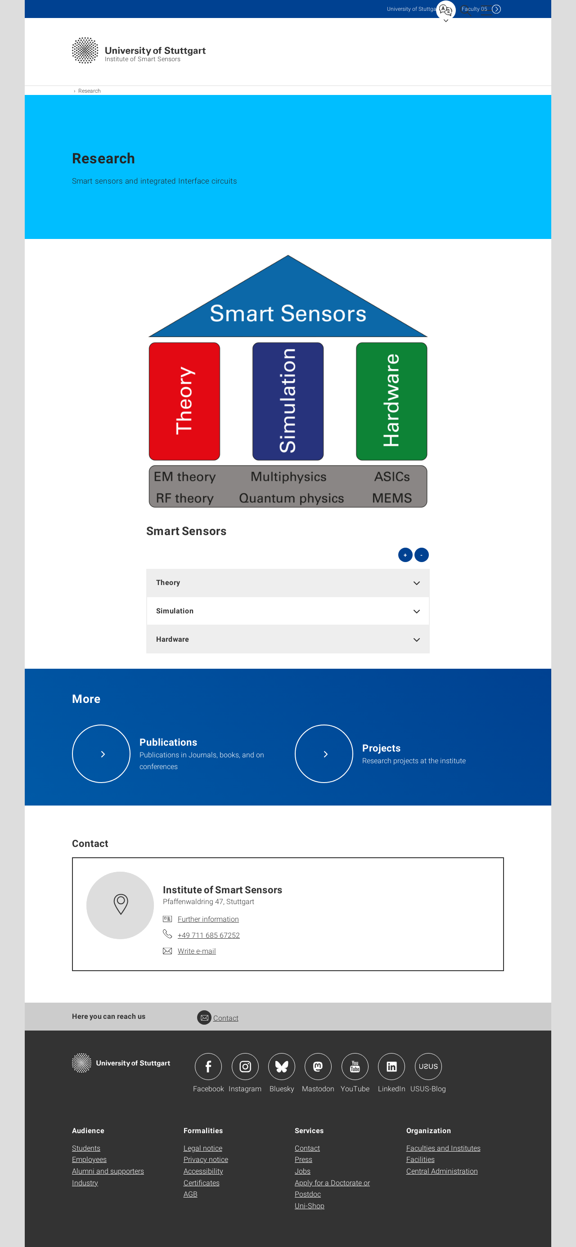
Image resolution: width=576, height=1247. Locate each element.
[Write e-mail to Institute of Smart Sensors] (189, 951)
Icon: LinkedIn (391, 1066)
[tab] (288, 582)
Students (86, 1147)
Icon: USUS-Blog (428, 1066)
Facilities (420, 1159)
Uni (413, 8)
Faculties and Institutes (443, 1147)
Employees (89, 1159)
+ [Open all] (405, 555)
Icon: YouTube (355, 1066)
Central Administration (442, 1170)
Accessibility (203, 1170)
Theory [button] (168, 582)
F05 (474, 8)
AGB (191, 1193)
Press (303, 1159)
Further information (208, 918)
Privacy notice (206, 1159)
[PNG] (288, 381)
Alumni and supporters (108, 1170)
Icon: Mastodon (318, 1066)
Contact (217, 1017)
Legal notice (203, 1147)
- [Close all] (421, 555)
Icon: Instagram (245, 1066)
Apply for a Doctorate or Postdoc (332, 1188)
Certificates (202, 1182)
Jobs (302, 1170)
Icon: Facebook (208, 1066)
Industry (85, 1182)
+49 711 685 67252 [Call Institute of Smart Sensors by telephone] (209, 935)
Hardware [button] (172, 639)
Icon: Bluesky (281, 1066)
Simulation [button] (175, 610)
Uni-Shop (309, 1205)
